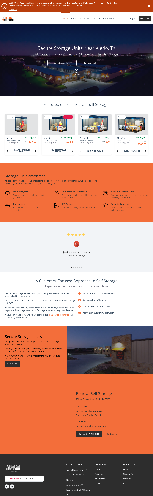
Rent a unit (145, 18)
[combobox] (24, 479)
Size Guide (128, 478)
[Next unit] (35, 151)
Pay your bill (90, 63)
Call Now (13, 9)
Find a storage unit (60, 63)
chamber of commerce (58, 315)
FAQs (125, 469)
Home (97, 469)
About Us (99, 474)
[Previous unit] (7, 151)
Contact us (112, 434)
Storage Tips (128, 474)
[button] (76, 72)
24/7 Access (100, 478)
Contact (98, 483)
